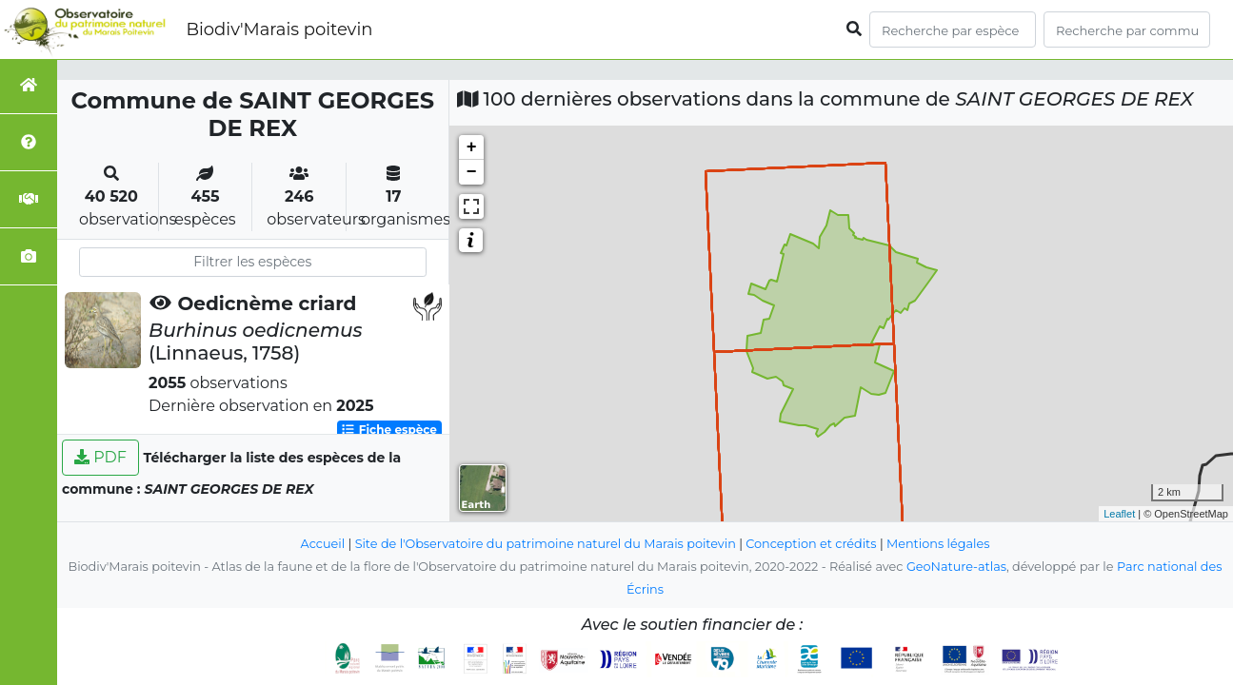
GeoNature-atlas (956, 566)
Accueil (323, 544)
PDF (100, 457)
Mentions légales (937, 544)
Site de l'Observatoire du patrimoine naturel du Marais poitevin (545, 544)
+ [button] (472, 147)
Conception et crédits (811, 544)
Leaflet (1119, 513)
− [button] (472, 172)
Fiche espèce (388, 429)
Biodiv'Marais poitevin (279, 29)
